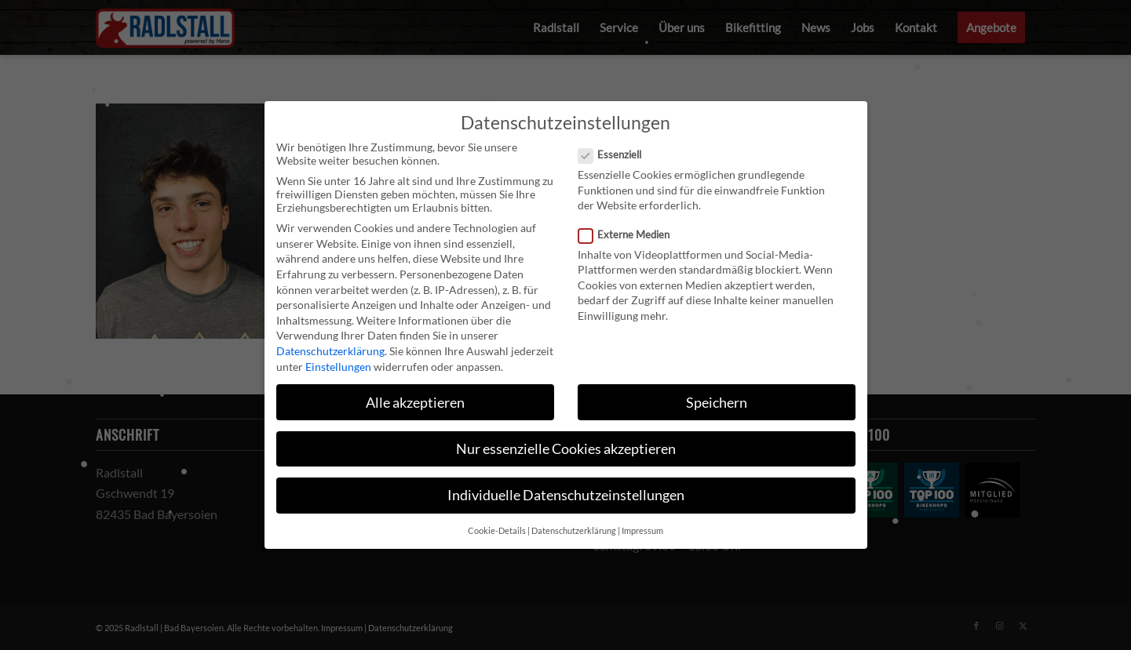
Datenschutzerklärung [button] (573, 531)
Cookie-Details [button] (497, 531)
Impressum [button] (642, 531)
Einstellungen (338, 366)
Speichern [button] (716, 402)
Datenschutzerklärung (330, 351)
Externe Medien (631, 234)
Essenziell (616, 154)
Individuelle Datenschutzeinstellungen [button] (565, 495)
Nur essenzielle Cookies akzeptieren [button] (566, 449)
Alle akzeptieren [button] (415, 402)
